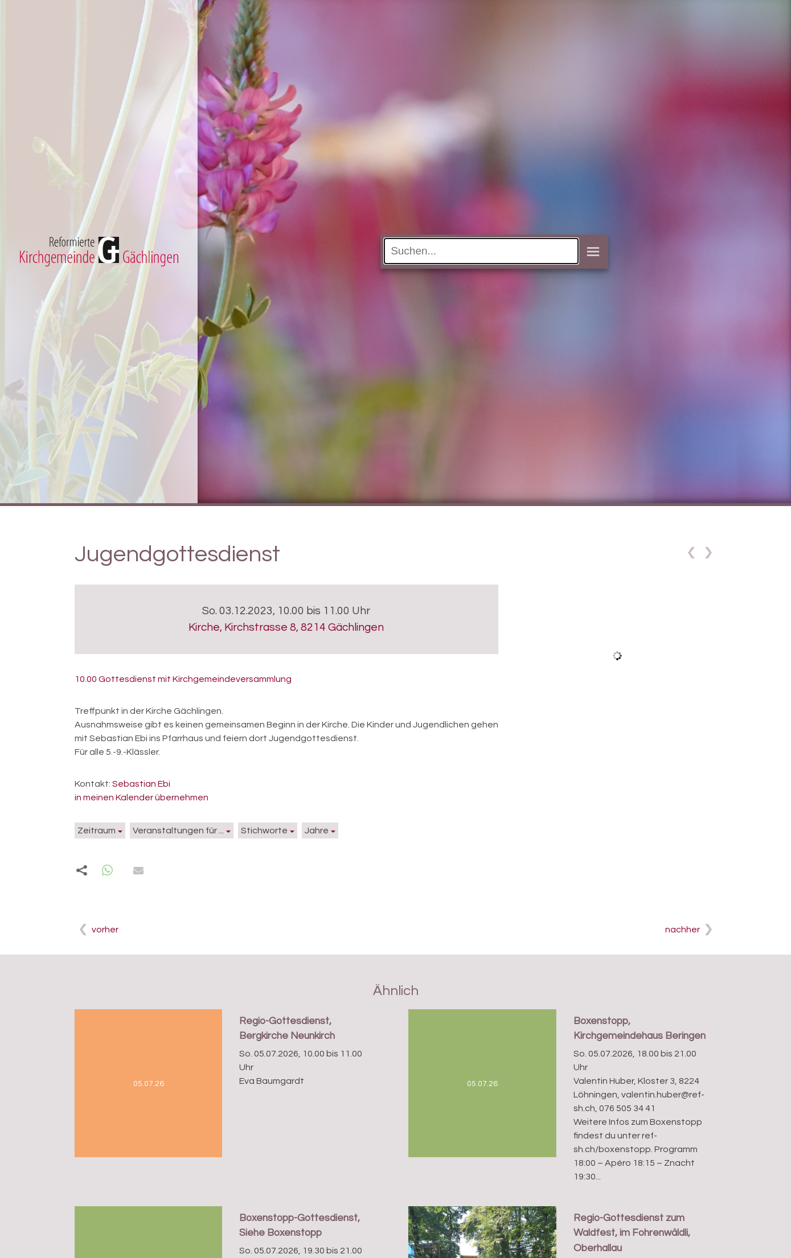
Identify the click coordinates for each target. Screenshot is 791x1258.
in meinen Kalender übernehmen (141, 797)
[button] (107, 871)
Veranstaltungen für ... (178, 830)
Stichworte (264, 830)
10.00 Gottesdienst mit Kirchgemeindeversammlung (183, 679)
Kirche (286, 627)
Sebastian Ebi (141, 783)
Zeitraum (96, 830)
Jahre (317, 830)
